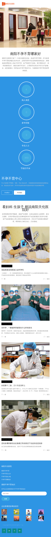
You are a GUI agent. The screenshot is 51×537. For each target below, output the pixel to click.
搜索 (5, 498)
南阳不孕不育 (5, 469)
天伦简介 (7, 193)
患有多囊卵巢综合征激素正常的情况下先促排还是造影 (21, 442)
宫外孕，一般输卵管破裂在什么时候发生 (16, 326)
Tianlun (26, 524)
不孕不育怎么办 (6, 472)
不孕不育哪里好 (6, 478)
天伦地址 (19, 193)
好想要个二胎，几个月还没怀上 (13, 384)
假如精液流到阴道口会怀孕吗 (12, 268)
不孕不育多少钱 (6, 475)
